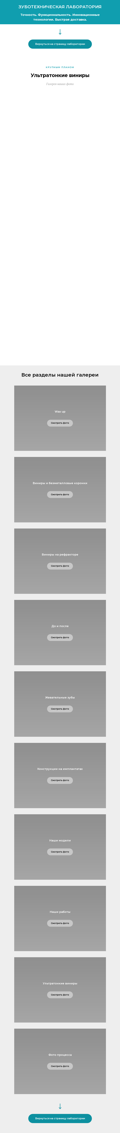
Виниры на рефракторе (60, 554)
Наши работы (60, 912)
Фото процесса (60, 1055)
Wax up (60, 411)
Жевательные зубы (60, 697)
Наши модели (60, 840)
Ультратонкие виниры (60, 983)
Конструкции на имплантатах (60, 769)
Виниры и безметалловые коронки (60, 483)
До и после (60, 626)
